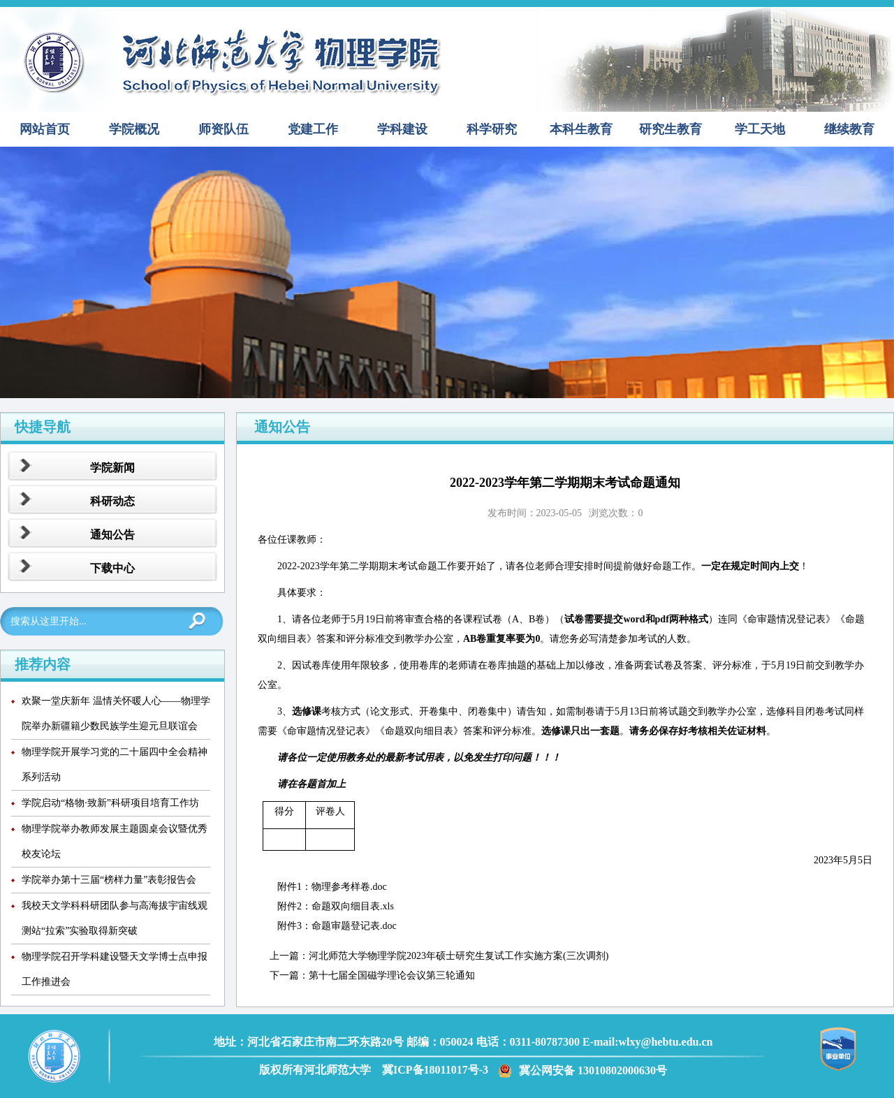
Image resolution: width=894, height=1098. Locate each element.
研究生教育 (670, 129)
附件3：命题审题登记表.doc (337, 926)
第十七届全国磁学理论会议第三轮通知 (392, 975)
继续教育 (849, 129)
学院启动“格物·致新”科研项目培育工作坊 (110, 803)
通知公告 (112, 535)
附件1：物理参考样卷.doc (332, 886)
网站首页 (45, 129)
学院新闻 (112, 468)
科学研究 (492, 129)
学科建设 (402, 129)
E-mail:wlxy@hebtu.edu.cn (647, 1042)
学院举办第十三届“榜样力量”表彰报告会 (109, 879)
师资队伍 (223, 129)
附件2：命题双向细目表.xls (335, 906)
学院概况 (134, 129)
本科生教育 (581, 129)
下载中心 (112, 568)
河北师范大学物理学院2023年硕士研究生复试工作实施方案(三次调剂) (458, 956)
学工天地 (760, 129)
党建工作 (313, 129)
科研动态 (112, 501)
